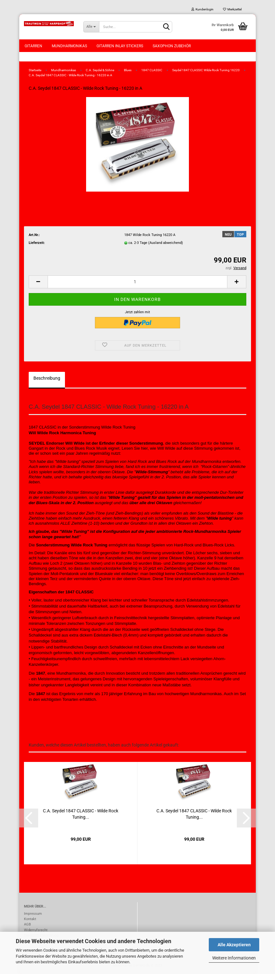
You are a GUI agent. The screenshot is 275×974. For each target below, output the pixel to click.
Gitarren (33, 46)
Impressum (33, 914)
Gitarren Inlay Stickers (120, 46)
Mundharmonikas (69, 46)
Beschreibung (46, 378)
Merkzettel (232, 9)
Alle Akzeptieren (234, 944)
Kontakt (30, 919)
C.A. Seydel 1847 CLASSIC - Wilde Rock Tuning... (80, 814)
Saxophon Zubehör (172, 46)
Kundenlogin (202, 9)
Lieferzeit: (37, 243)
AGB (27, 924)
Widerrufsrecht (36, 930)
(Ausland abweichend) (165, 243)
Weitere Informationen (234, 957)
